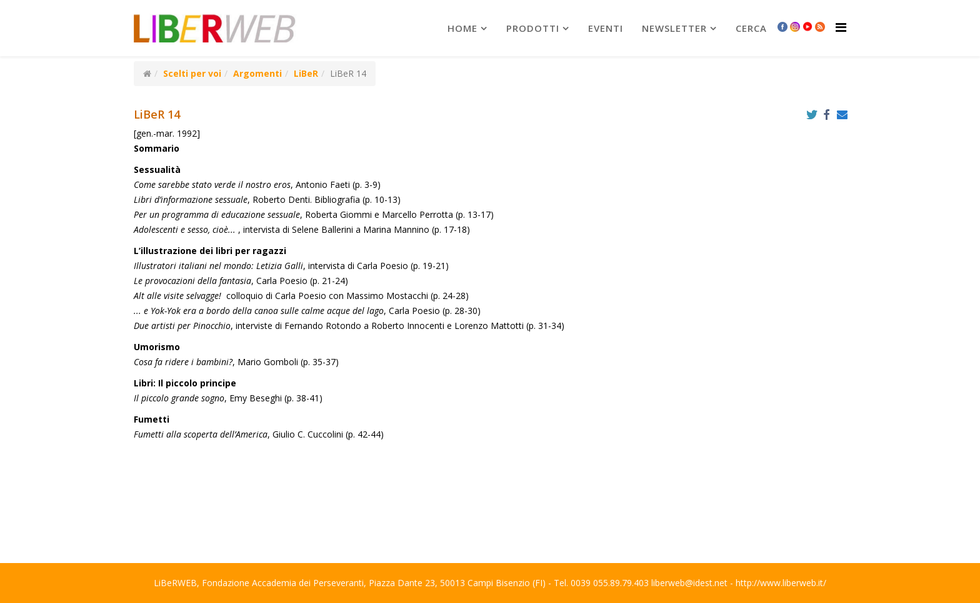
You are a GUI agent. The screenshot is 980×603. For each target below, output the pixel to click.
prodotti (532, 28)
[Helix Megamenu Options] (841, 27)
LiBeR (306, 73)
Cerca (751, 28)
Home (463, 28)
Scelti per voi (192, 73)
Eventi (605, 28)
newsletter (674, 28)
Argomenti (257, 73)
